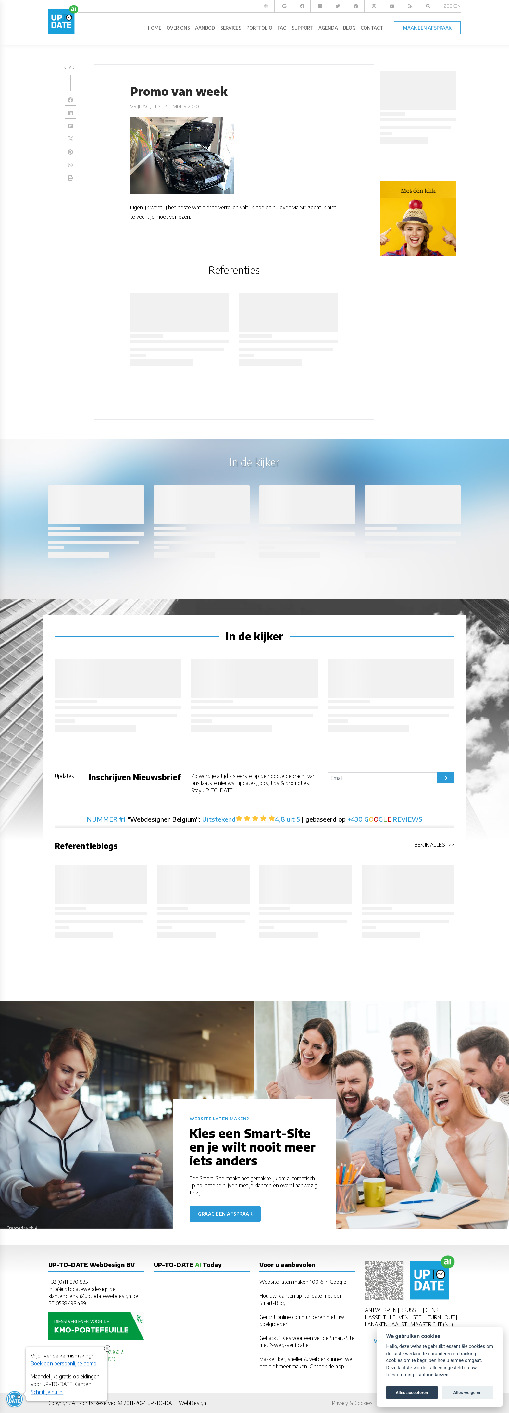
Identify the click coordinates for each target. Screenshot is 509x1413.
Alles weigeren (467, 1392)
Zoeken (452, 6)
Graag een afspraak (225, 1214)
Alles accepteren (412, 1392)
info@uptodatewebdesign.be (82, 1289)
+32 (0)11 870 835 (68, 1282)
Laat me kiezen (432, 1375)
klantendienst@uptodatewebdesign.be (93, 1296)
